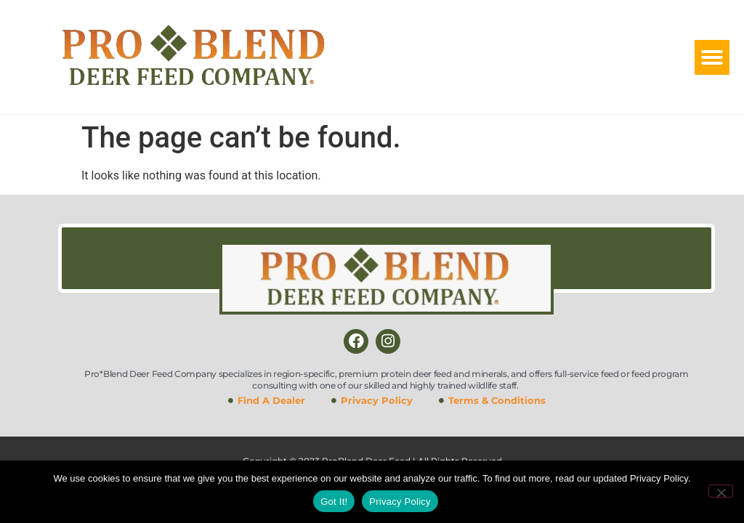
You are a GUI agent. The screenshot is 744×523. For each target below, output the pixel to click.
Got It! (333, 501)
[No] (720, 491)
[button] (712, 57)
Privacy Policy (399, 501)
